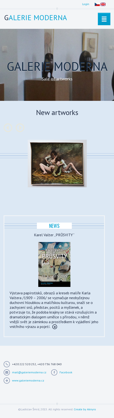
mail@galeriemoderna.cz (29, 372)
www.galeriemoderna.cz (28, 380)
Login (85, 4)
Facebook (66, 372)
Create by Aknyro (85, 409)
